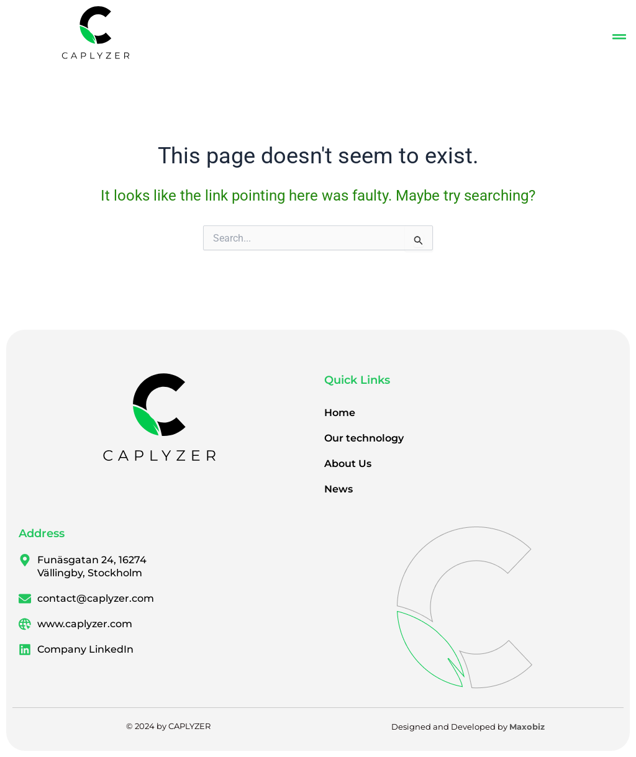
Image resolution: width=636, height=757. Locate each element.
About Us (347, 463)
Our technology (364, 438)
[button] (619, 37)
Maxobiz (527, 727)
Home (339, 413)
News (338, 489)
